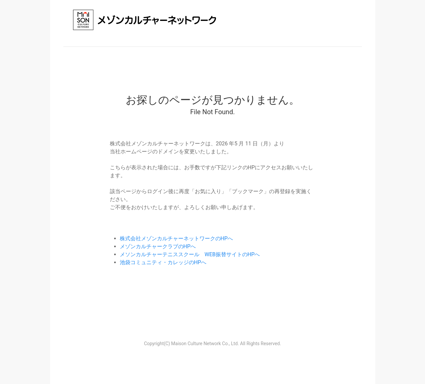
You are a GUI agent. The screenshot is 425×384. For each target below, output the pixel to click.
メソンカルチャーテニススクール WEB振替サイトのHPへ (190, 254)
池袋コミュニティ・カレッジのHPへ (163, 262)
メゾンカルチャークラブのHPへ (158, 246)
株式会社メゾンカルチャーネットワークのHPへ (176, 238)
